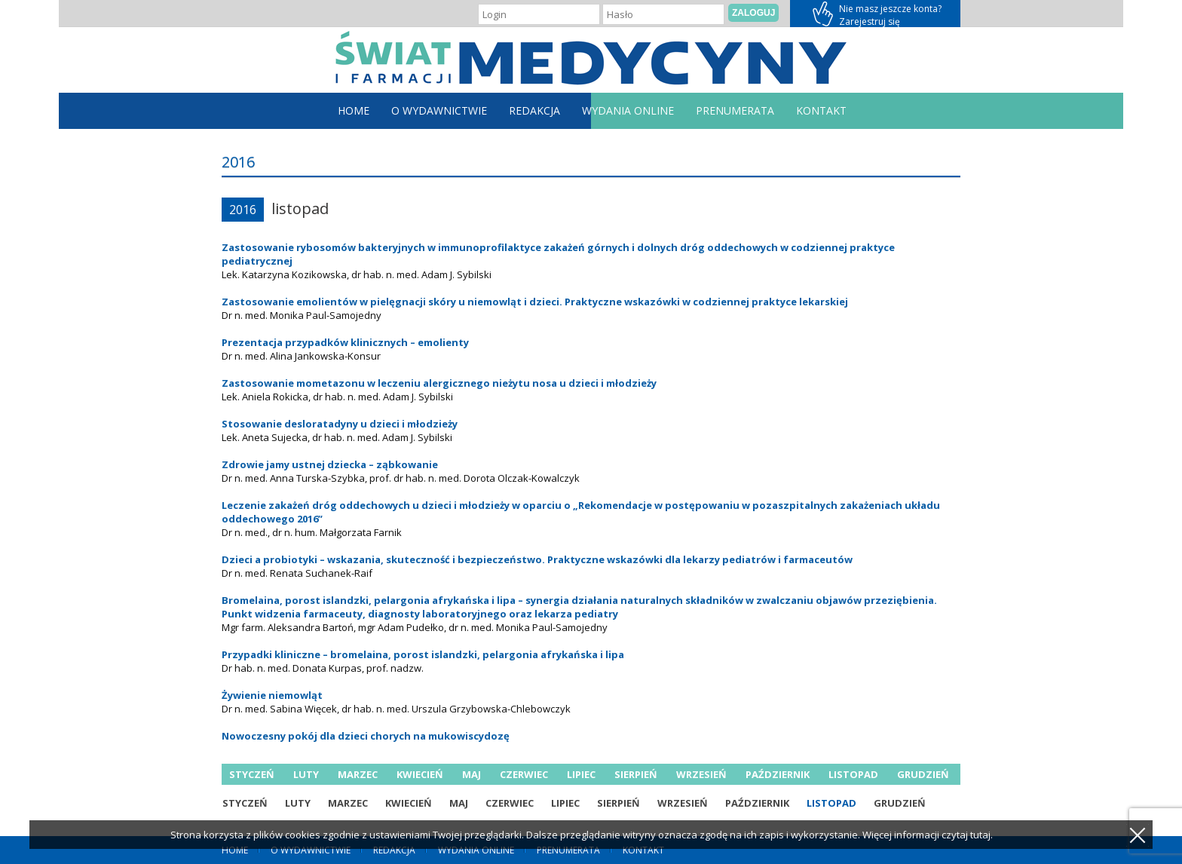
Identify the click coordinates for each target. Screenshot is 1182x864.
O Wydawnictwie (439, 110)
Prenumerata (735, 110)
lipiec (581, 774)
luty (306, 774)
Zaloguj (753, 13)
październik (778, 774)
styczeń (251, 774)
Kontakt (821, 110)
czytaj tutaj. (967, 834)
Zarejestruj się (875, 13)
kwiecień (420, 774)
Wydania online (628, 110)
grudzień (923, 774)
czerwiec (524, 774)
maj (471, 774)
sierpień (635, 774)
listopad (853, 774)
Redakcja (534, 110)
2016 (242, 209)
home (353, 110)
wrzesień (701, 774)
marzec (358, 774)
